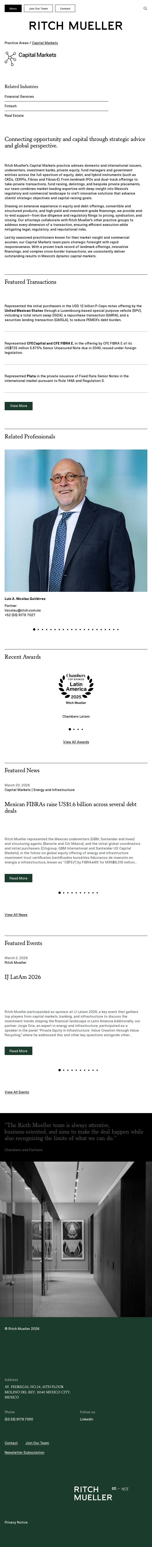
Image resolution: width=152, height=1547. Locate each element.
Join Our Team (38, 8)
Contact (65, 8)
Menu (13, 8)
